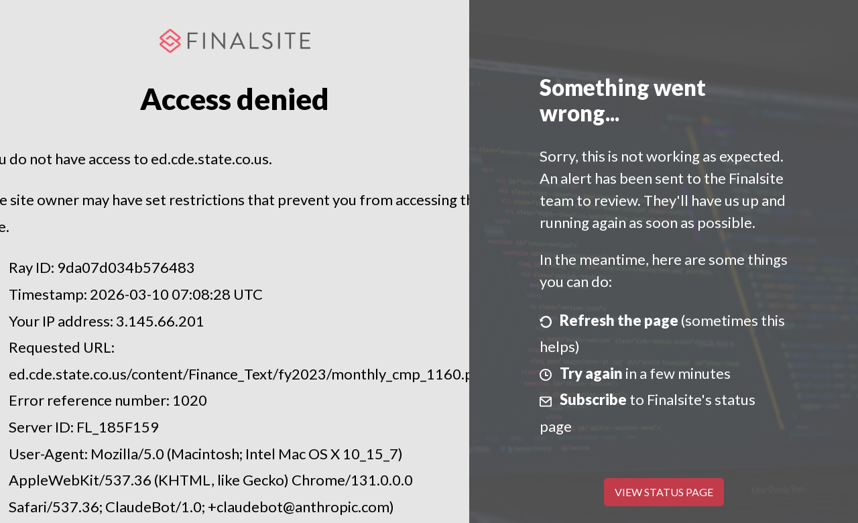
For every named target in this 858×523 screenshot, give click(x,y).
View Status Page (664, 491)
